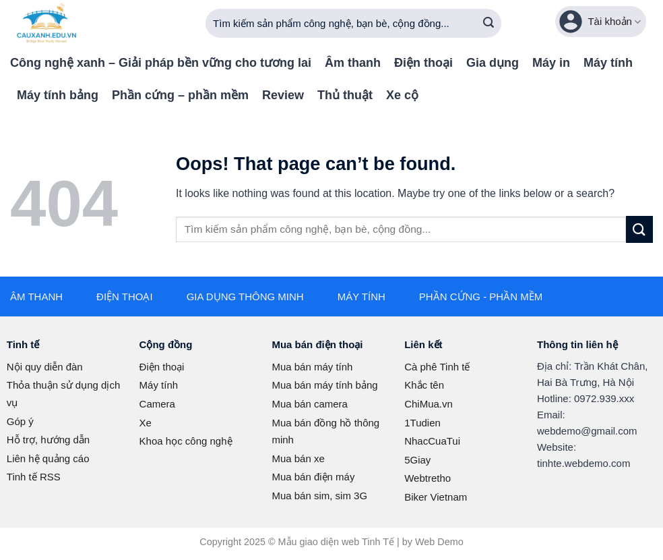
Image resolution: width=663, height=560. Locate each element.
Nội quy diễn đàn (45, 366)
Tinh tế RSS (34, 476)
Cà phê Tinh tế (437, 366)
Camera (157, 404)
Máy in (551, 62)
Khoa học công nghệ (185, 441)
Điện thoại (423, 62)
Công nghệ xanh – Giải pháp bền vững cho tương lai (160, 62)
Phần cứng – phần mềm (180, 95)
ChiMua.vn (428, 404)
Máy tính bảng (57, 95)
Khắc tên (424, 385)
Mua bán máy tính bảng (324, 385)
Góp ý (20, 421)
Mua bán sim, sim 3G (319, 495)
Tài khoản (599, 21)
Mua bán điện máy (313, 476)
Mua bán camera (310, 404)
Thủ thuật (345, 95)
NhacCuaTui (432, 441)
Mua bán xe (298, 458)
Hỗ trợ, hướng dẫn (48, 439)
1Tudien (422, 422)
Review (283, 95)
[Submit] (488, 23)
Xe (145, 422)
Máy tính (608, 62)
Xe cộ (402, 95)
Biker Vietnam (435, 497)
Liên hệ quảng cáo (48, 458)
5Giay (417, 460)
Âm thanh (353, 62)
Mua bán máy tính (312, 366)
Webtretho (427, 478)
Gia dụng (492, 62)
